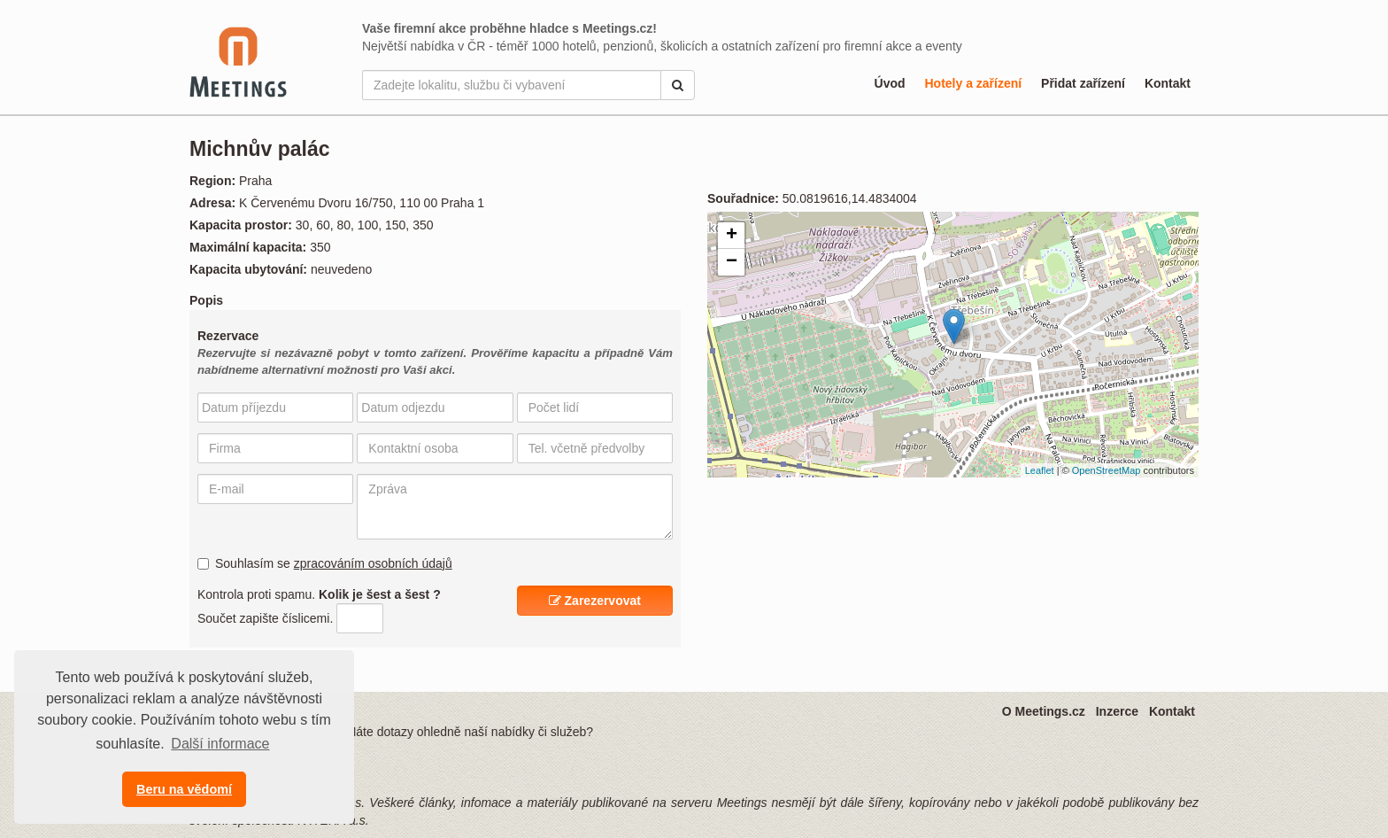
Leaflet (1039, 470)
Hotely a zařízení (973, 83)
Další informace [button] (220, 743)
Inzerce (1117, 711)
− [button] (731, 262)
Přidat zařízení (1083, 83)
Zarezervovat (595, 601)
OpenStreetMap (1106, 470)
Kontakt (1168, 83)
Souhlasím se (324, 563)
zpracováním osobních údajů (373, 563)
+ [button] (731, 235)
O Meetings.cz (1043, 711)
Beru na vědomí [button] (184, 789)
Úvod (890, 83)
